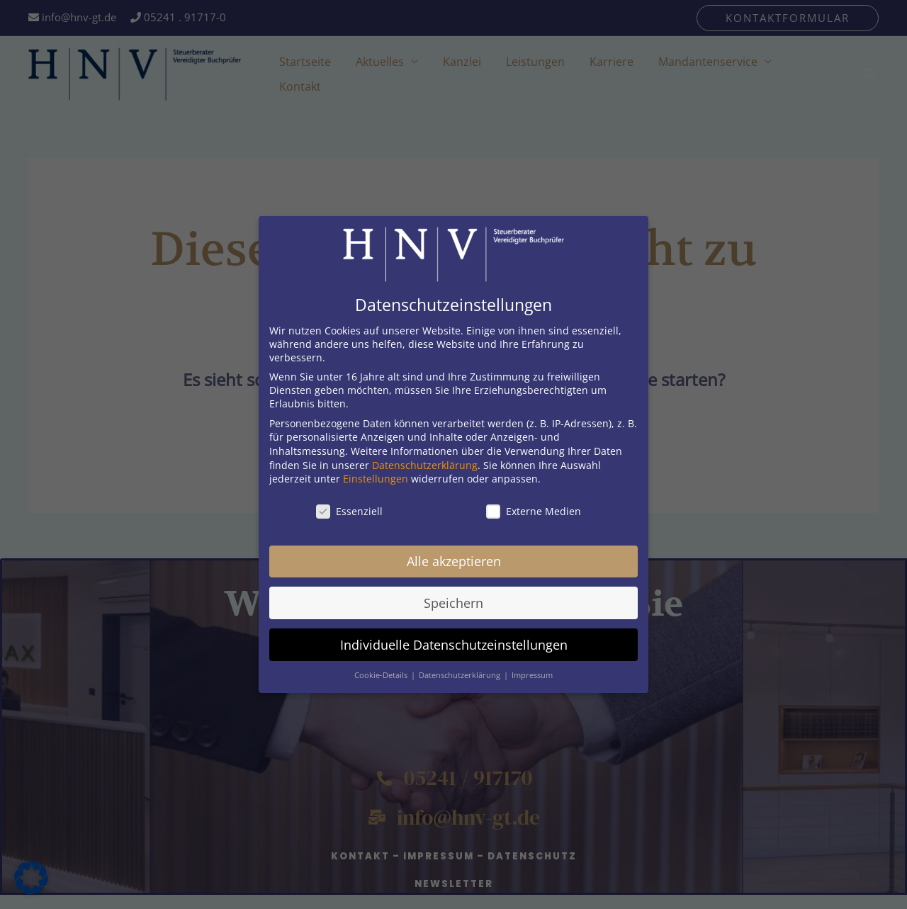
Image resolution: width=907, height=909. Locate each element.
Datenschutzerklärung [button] (460, 669)
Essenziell (349, 505)
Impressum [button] (532, 669)
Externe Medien (533, 505)
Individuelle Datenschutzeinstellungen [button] (454, 638)
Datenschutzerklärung (425, 458)
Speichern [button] (453, 596)
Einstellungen (375, 472)
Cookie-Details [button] (382, 669)
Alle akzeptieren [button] (454, 554)
